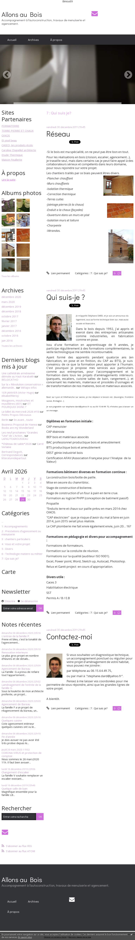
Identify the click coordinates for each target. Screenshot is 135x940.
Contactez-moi (69, 636)
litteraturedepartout (14, 458)
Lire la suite (8, 179)
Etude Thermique (12, 155)
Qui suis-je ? (65, 297)
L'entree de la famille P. (16, 636)
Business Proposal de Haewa (19, 424)
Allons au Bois (22, 14)
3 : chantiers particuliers (16, 539)
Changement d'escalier (15, 772)
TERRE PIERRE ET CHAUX (18, 130)
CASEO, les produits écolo (17, 145)
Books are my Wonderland (18, 427)
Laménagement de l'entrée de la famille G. (21, 686)
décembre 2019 (11, 306)
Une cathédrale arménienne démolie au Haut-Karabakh (18, 374)
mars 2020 (8, 301)
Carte (9, 571)
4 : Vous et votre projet (16, 544)
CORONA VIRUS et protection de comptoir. (21, 754)
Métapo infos (29, 387)
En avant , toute (23, 419)
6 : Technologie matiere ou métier (22, 553)
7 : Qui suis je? (10, 558)
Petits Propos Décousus (16, 415)
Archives (33, 40)
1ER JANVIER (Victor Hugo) (18, 392)
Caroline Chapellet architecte (19, 150)
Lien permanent (58, 273)
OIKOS (6, 135)
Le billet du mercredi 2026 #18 (20, 411)
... (2, 521)
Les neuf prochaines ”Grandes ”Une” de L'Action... (20, 434)
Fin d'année (8, 736)
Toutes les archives (12, 346)
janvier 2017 (9, 325)
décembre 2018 (11, 311)
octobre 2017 (10, 316)
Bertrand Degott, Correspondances (12, 453)
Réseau (58, 133)
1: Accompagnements (15, 526)
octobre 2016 (10, 335)
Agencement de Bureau (16, 668)
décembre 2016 (11, 330)
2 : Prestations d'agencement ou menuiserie (21, 532)
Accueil (11, 40)
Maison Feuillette (12, 159)
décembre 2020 (11, 296)
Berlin (5, 419)
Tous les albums (10, 276)
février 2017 (9, 321)
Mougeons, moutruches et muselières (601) (18, 402)
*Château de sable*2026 (17, 444)
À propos (56, 40)
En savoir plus (25, 937)
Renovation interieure (15, 652)
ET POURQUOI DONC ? (16, 405)
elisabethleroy (10, 395)
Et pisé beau (9, 140)
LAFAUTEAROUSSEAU (15, 439)
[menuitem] (12, 39)
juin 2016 (7, 340)
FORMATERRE (10, 126)
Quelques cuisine (12, 720)
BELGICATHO (10, 379)
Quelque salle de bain (14, 788)
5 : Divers (7, 548)
